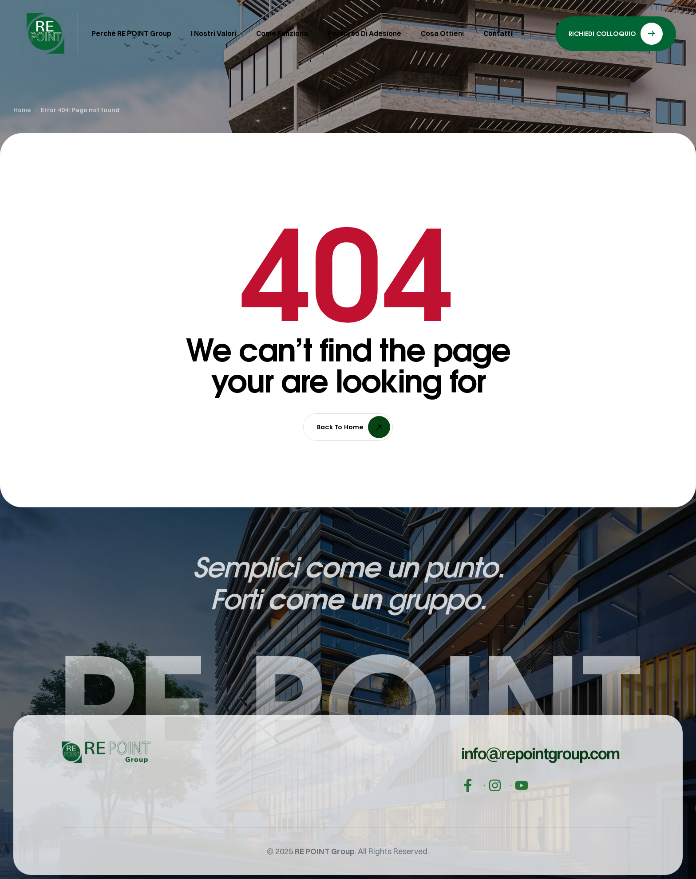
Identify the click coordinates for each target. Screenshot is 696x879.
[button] (540, 767)
